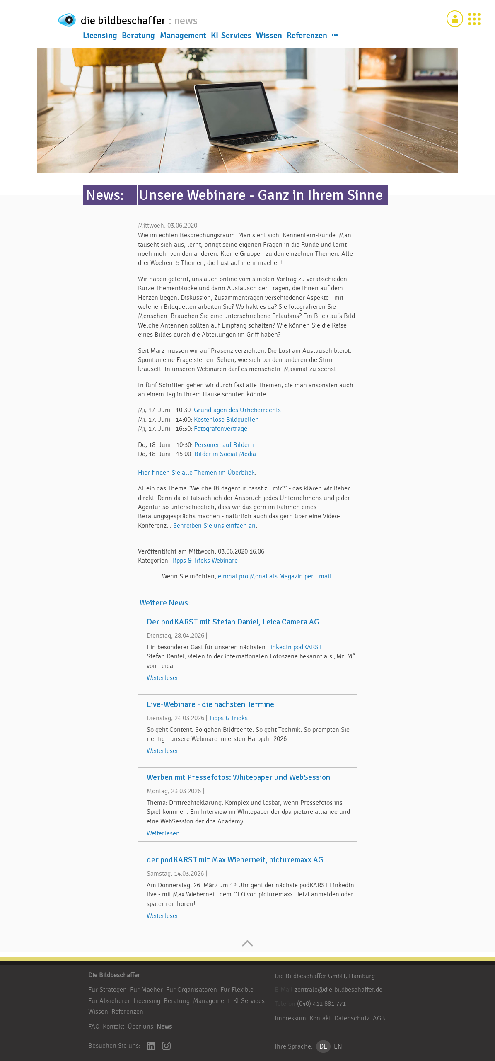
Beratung (138, 37)
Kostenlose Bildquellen (226, 419)
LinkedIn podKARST (294, 647)
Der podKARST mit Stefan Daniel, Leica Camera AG (233, 622)
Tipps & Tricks (190, 560)
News (164, 1026)
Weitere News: (165, 603)
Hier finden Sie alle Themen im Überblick (196, 472)
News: (105, 195)
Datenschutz (351, 1018)
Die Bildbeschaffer (114, 975)
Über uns (140, 1026)
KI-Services (231, 37)
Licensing (100, 37)
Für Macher (146, 989)
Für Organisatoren (191, 989)
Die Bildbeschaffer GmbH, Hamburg (325, 976)
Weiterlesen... (166, 678)
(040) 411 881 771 (321, 1004)
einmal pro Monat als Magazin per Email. (275, 576)
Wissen (269, 37)
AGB (379, 1018)
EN (338, 1046)
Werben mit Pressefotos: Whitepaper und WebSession (238, 777)
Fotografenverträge (220, 428)
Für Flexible (237, 989)
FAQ (93, 1026)
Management (183, 37)
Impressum (290, 1018)
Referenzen (307, 37)
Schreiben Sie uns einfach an (214, 525)
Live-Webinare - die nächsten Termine (210, 704)
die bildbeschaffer (151, 18)
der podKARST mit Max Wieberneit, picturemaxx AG (235, 860)
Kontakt (113, 1026)
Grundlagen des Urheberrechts (237, 410)
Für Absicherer (109, 1001)
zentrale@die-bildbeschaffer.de (338, 989)
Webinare (225, 560)
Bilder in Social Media (225, 454)
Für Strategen (107, 989)
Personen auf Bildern (224, 445)
